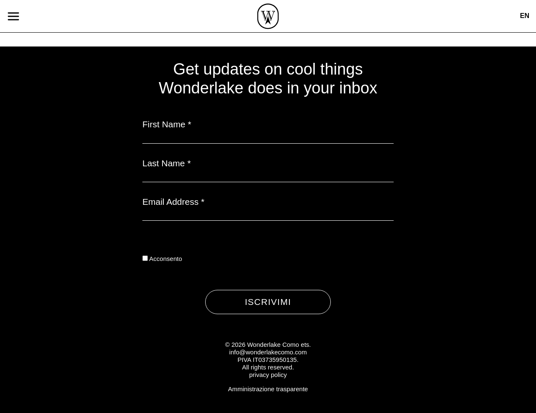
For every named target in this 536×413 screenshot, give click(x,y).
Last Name (166, 163)
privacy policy (268, 374)
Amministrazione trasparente (268, 388)
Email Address (173, 201)
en (524, 15)
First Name (166, 124)
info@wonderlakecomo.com (268, 352)
